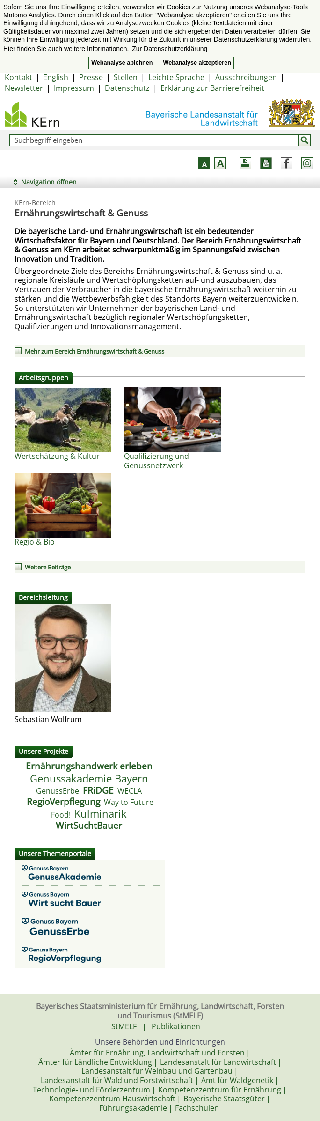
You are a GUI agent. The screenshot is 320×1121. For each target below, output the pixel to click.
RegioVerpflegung (63, 802)
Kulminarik (100, 813)
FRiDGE (98, 790)
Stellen (126, 77)
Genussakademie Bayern (89, 778)
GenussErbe (57, 791)
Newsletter (24, 88)
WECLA (129, 791)
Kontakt (18, 77)
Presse (91, 77)
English (55, 77)
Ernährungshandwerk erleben (89, 766)
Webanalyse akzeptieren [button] (197, 62)
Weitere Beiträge (48, 567)
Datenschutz (127, 88)
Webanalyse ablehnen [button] (122, 62)
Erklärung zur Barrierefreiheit (212, 88)
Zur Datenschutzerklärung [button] (169, 48)
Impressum (74, 88)
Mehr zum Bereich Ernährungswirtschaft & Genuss (94, 351)
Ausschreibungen (246, 77)
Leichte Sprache (176, 77)
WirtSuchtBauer (89, 825)
